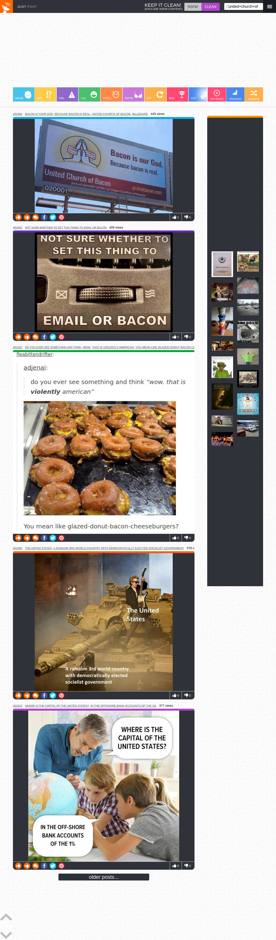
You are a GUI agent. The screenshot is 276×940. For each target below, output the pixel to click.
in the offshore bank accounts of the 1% (123, 705)
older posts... (103, 877)
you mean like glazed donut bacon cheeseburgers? (176, 347)
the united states (38, 548)
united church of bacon (111, 114)
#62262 (17, 347)
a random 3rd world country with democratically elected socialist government (118, 548)
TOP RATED (217, 95)
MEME (23, 95)
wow (86, 347)
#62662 (17, 227)
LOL (89, 95)
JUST (27, 6)
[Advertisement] (138, 52)
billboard (140, 114)
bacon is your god (39, 114)
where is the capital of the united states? (57, 705)
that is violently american (113, 347)
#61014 (17, 705)
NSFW (133, 95)
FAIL (67, 95)
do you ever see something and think (53, 347)
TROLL (111, 95)
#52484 (17, 114)
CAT (200, 95)
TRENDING (235, 94)
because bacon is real (72, 114)
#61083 (17, 548)
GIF (155, 95)
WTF (44, 95)
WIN (177, 95)
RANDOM (253, 95)
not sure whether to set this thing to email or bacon (66, 227)
